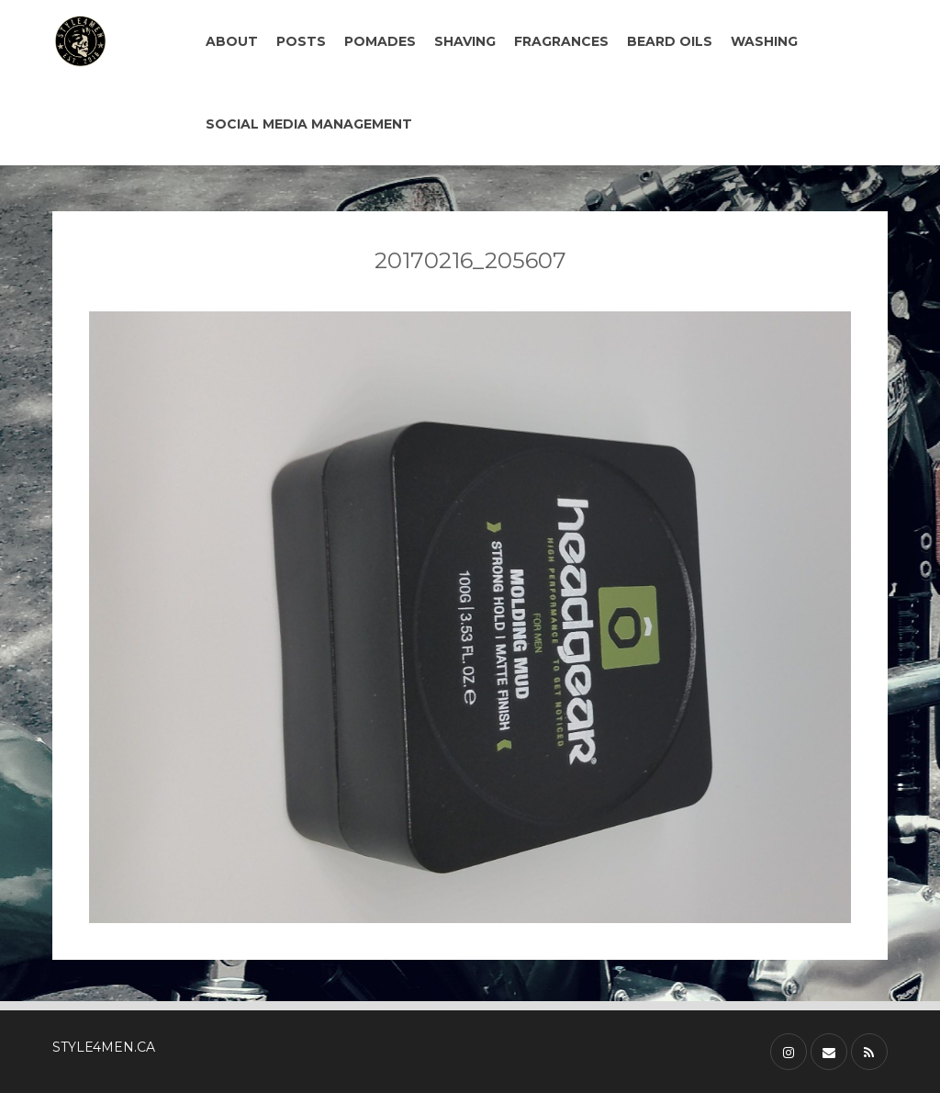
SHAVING (465, 41)
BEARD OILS (669, 41)
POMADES (380, 41)
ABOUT (232, 41)
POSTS (301, 41)
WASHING (764, 41)
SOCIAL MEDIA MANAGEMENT (309, 124)
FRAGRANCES (561, 41)
